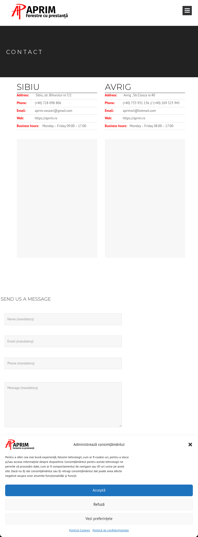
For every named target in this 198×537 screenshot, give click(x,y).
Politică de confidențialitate (111, 530)
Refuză (99, 504)
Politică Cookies (79, 530)
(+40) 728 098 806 (48, 103)
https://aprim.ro (46, 118)
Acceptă (99, 490)
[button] (190, 444)
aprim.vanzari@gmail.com (53, 110)
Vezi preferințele (99, 518)
